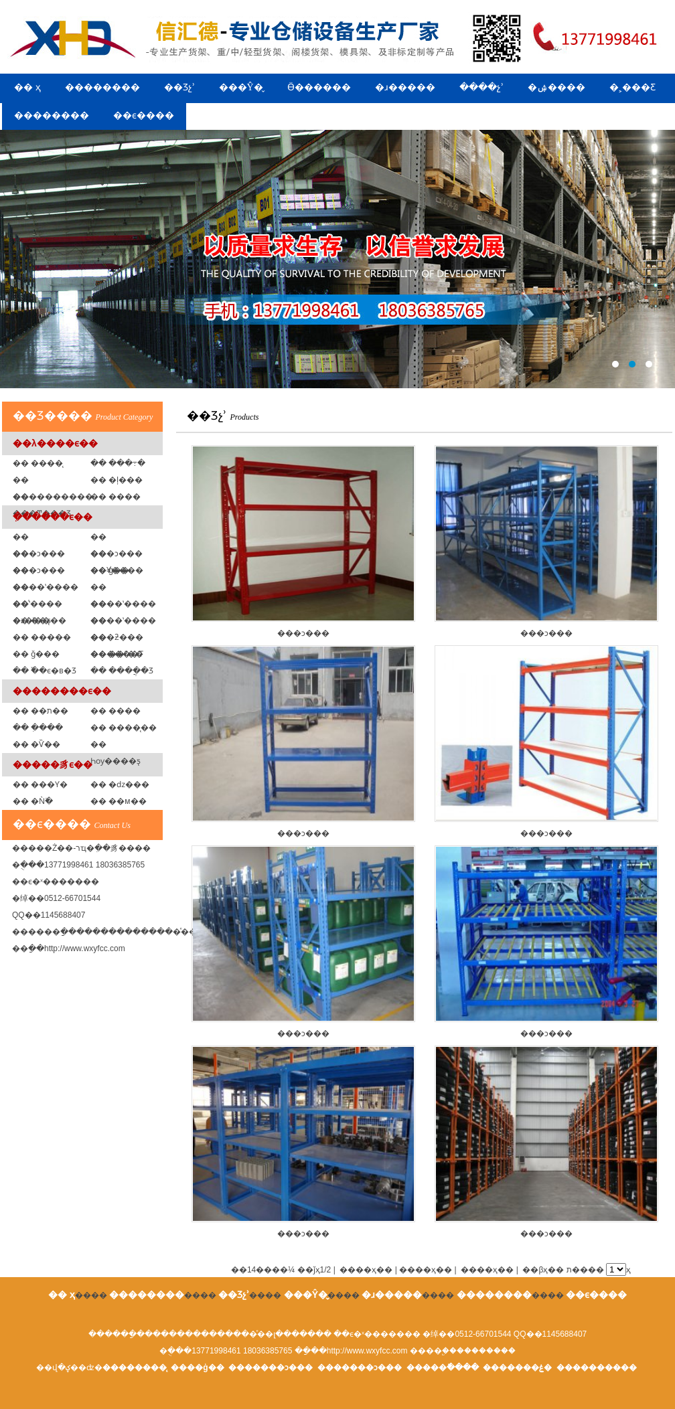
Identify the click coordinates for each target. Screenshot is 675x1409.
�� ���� (115, 711)
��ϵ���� (143, 115)
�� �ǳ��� (119, 784)
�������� (102, 87)
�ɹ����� (405, 87)
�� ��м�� (118, 801)
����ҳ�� (487, 1269)
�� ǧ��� (36, 654)
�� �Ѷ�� (36, 744)
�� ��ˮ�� (116, 654)
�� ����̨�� (123, 727)
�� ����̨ (38, 463)
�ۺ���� (556, 87)
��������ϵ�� (62, 690)
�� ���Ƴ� (40, 784)
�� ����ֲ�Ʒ (121, 670)
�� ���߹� (117, 463)
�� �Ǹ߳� (33, 801)
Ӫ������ (319, 87)
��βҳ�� (543, 1269)
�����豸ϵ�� (52, 764)
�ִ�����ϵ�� (52, 516)
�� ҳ (27, 87)
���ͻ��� (303, 541)
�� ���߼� (115, 496)
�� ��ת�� (40, 711)
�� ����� (42, 637)
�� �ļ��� (116, 480)
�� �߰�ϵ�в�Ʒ (44, 670)
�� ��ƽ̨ (32, 620)
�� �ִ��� (38, 727)
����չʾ (481, 87)
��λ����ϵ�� (55, 443)
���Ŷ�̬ (241, 87)
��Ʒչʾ (179, 87)
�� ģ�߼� (109, 570)
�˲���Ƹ (632, 87)
